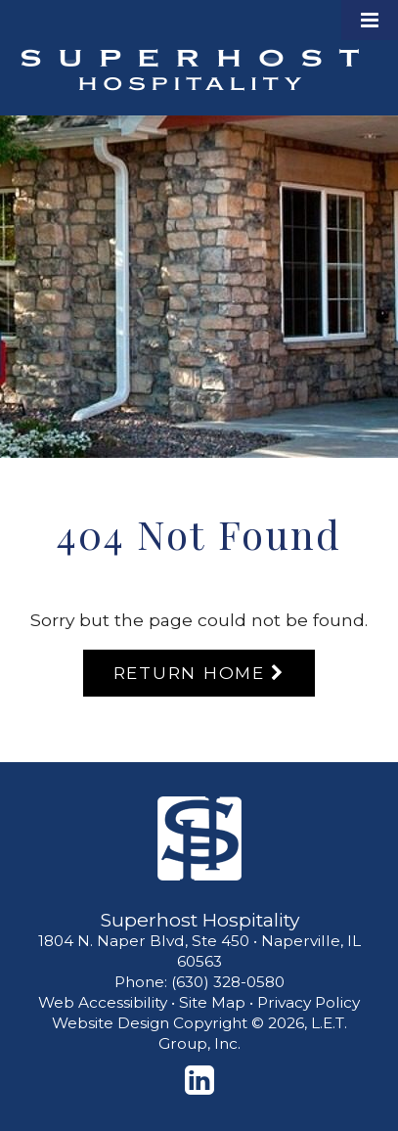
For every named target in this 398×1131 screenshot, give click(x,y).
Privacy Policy (308, 1002)
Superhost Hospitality (190, 70)
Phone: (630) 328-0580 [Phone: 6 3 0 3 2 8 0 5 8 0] (199, 982)
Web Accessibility (102, 1002)
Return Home (189, 672)
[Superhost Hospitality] (199, 838)
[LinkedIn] (199, 1080)
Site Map (212, 1002)
